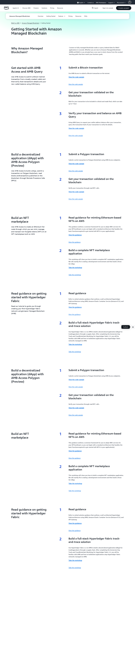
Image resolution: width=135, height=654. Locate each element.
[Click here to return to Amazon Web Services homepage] (6, 9)
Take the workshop (75, 275)
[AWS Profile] (129, 2)
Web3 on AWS (15, 23)
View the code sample (76, 84)
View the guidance (75, 242)
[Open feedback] (133, 327)
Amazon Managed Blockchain (30, 23)
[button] (26, 8)
